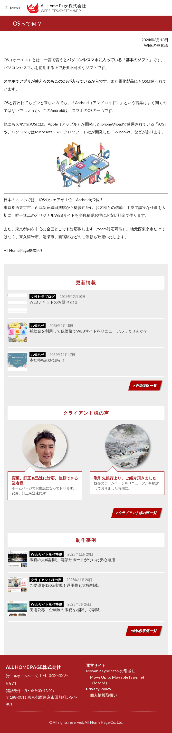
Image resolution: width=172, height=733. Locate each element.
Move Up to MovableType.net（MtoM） (117, 680)
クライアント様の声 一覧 (136, 513)
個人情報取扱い (103, 695)
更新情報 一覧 (145, 385)
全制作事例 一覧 (143, 631)
